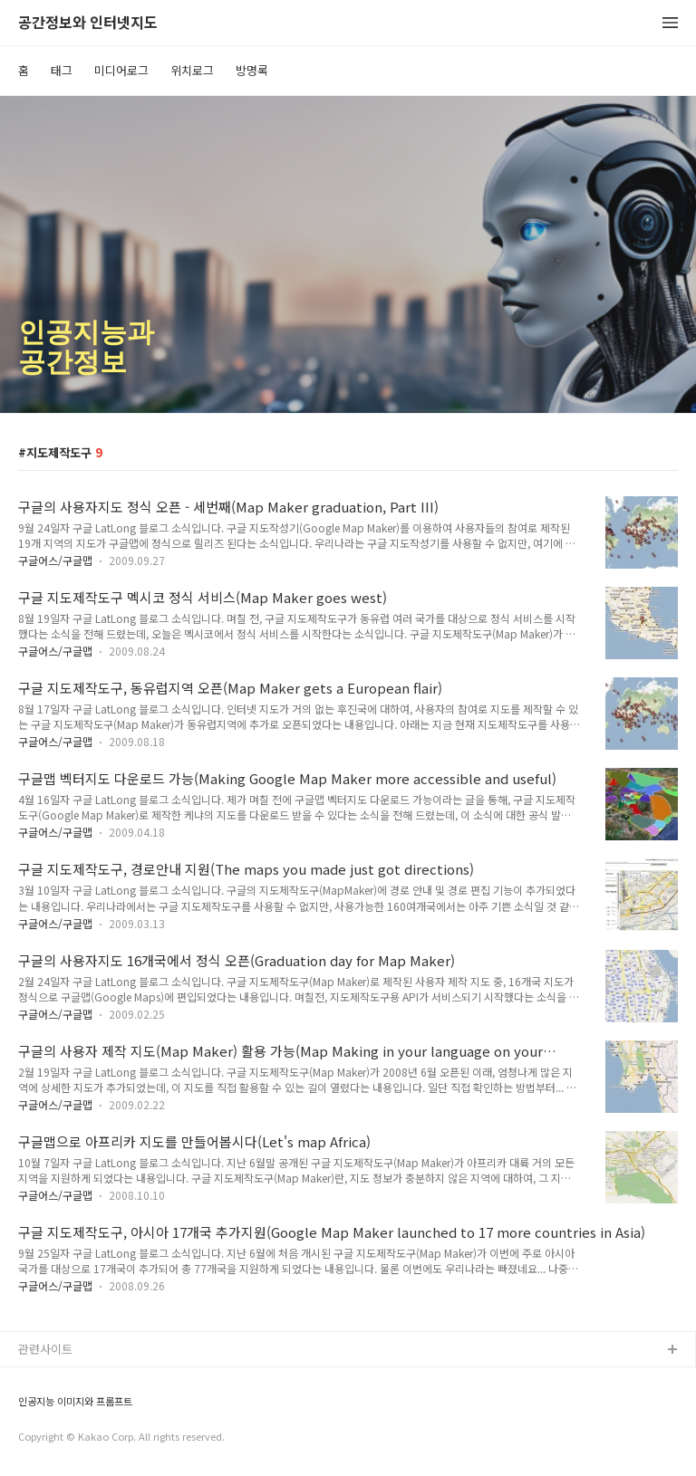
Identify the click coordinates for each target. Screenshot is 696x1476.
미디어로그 (121, 70)
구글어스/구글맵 (55, 560)
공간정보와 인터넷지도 (88, 23)
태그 (61, 70)
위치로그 (192, 70)
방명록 (252, 70)
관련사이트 (45, 1348)
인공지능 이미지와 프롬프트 (75, 1401)
